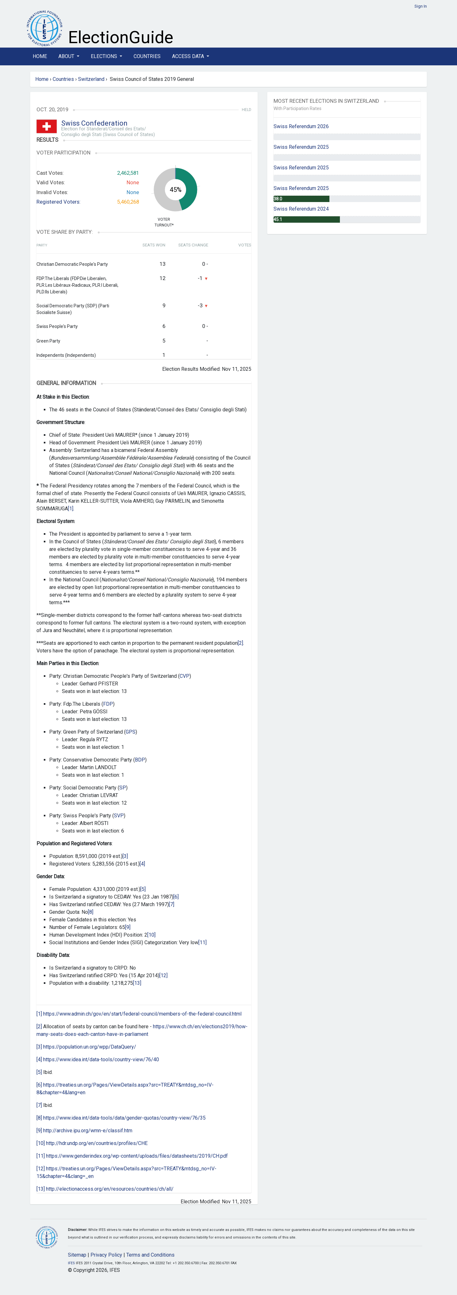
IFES (71, 1263)
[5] (143, 889)
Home (40, 56)
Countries (147, 56)
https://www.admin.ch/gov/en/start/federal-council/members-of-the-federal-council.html (142, 1014)
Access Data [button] (188, 56)
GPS (131, 732)
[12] (163, 975)
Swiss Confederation (94, 123)
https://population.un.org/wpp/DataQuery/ (89, 1047)
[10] (151, 935)
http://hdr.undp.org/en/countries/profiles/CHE (97, 1143)
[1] (70, 509)
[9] (127, 927)
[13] (137, 983)
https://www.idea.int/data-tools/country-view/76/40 (101, 1059)
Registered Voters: (58, 202)
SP (122, 788)
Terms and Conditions (150, 1255)
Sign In (420, 6)
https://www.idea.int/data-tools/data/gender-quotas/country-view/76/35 (124, 1118)
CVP (184, 676)
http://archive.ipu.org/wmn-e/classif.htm (87, 1131)
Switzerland (91, 79)
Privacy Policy (106, 1255)
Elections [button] (104, 56)
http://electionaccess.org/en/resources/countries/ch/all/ (110, 1189)
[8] (90, 912)
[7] (171, 904)
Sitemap (77, 1255)
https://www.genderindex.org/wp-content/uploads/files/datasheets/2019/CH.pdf (137, 1156)
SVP (119, 816)
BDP (140, 760)
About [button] (67, 56)
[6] (176, 897)
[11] (202, 942)
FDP (108, 704)
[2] (240, 643)
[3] (125, 856)
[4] (142, 864)
